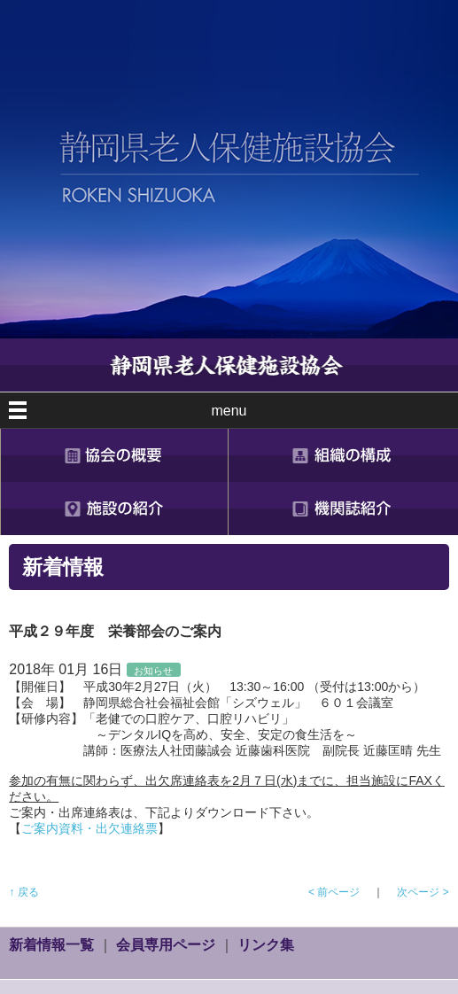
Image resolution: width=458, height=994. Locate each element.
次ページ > (422, 892)
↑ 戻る (23, 892)
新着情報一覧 (51, 944)
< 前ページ (334, 892)
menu (228, 410)
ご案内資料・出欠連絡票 (89, 828)
